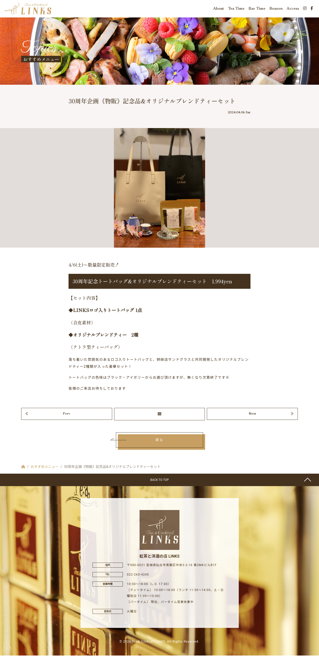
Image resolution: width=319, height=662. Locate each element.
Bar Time (256, 10)
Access (293, 10)
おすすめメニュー (45, 473)
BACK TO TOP (159, 486)
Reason (276, 10)
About (218, 10)
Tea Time (236, 10)
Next (252, 419)
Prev (66, 419)
